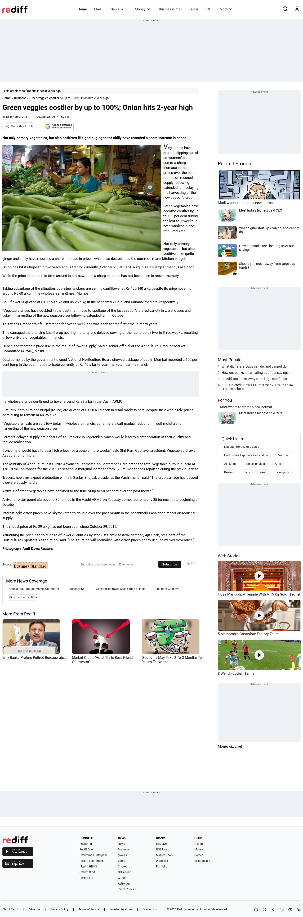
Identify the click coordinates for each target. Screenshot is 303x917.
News (116, 9)
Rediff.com (184, 909)
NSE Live (161, 849)
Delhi (247, 472)
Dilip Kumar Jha (16, 116)
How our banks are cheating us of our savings (255, 373)
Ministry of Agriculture (23, 597)
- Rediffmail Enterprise (93, 855)
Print (192, 563)
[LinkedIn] (299, 910)
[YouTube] (290, 910)
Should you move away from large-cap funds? (255, 379)
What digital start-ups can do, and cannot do (254, 366)
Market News (164, 855)
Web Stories (229, 555)
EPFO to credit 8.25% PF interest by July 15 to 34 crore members (257, 387)
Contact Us (150, 909)
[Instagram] (282, 910)
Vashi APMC (77, 589)
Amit (278, 463)
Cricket (122, 866)
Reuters (229, 472)
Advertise (34, 909)
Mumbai (283, 455)
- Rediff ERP (87, 878)
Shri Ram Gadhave (167, 589)
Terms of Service (89, 909)
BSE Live (161, 843)
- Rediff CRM (87, 872)
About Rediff (10, 909)
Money (142, 9)
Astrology (124, 883)
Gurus (194, 9)
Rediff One (86, 849)
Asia (263, 472)
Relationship (202, 861)
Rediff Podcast (127, 889)
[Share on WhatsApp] (256, 910)
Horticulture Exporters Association (246, 455)
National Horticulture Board (241, 446)
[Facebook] (273, 910)
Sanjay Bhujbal (255, 463)
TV (208, 9)
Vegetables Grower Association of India (120, 589)
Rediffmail (86, 843)
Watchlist (162, 861)
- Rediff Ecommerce (92, 861)
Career (198, 855)
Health (198, 843)
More (226, 9)
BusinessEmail (170, 9)
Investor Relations (121, 909)
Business (20, 98)
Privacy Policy (59, 909)
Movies (122, 855)
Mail (97, 9)
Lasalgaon (282, 472)
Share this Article (20, 126)
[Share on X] (265, 910)
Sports (122, 861)
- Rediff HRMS (88, 866)
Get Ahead (124, 872)
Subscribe (169, 564)
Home (82, 9)
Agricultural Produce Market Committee (34, 589)
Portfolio (161, 866)
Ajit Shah (230, 463)
